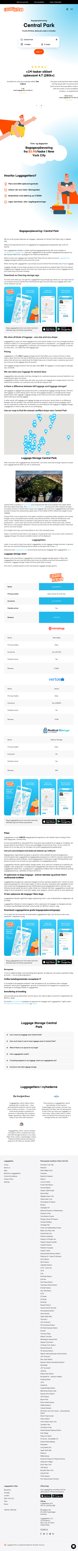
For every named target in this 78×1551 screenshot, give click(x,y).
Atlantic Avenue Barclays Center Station (53, 1354)
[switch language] (67, 9)
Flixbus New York (46, 1199)
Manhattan (27, 505)
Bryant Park (44, 1399)
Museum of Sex (45, 1213)
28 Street (43, 1302)
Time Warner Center (47, 1216)
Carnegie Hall (44, 1225)
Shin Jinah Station (46, 1359)
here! (69, 550)
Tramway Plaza (45, 1334)
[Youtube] (50, 1534)
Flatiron (42, 1179)
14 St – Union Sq (45, 1268)
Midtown (43, 1453)
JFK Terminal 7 (45, 1356)
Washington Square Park (48, 1339)
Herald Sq (43, 1385)
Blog (5, 1170)
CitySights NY (45, 1208)
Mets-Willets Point (46, 1170)
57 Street (43, 1296)
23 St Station (44, 1259)
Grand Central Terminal (48, 1308)
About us (7, 1168)
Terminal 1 (43, 1319)
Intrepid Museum (46, 1245)
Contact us (44, 1529)
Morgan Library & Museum (49, 1219)
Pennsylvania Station (47, 1311)
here (56, 546)
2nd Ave (43, 1279)
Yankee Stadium (45, 1408)
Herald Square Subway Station (50, 1430)
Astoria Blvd (44, 1193)
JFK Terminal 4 (45, 1322)
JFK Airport (44, 1467)
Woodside (43, 1365)
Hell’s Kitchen (44, 1314)
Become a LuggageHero (12, 1173)
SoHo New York (45, 1464)
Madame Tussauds (46, 1248)
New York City (9, 1498)
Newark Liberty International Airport (52, 1362)
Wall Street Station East (48, 1391)
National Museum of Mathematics (51, 1210)
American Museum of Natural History (52, 1459)
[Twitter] (44, 1534)
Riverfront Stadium (46, 1176)
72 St (42, 1271)
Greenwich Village (46, 1462)
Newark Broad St (46, 1348)
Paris (5, 1501)
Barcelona (7, 1490)
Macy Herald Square (47, 1402)
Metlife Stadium (45, 1405)
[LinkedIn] (53, 1534)
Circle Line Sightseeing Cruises (50, 1228)
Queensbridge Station (47, 1388)
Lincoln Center (45, 1182)
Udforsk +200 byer (10, 1510)
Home (6, 1165)
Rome (6, 1504)
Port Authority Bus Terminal (49, 1479)
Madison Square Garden (48, 1242)
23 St (42, 1293)
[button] (73, 1546)
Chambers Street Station (48, 1285)
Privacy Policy (8, 1179)
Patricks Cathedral (46, 1236)
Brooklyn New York (46, 1470)
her (11, 975)
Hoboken (43, 1173)
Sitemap (7, 1182)
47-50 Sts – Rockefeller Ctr (49, 1439)
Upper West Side (46, 1316)
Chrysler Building (46, 1222)
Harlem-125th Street (47, 1190)
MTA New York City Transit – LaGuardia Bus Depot (55, 1412)
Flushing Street (45, 1379)
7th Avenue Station (46, 1351)
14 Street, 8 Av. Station (48, 1345)
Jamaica (43, 1371)
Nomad (43, 1331)
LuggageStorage (21, 550)
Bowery (43, 1205)
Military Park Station (47, 1374)
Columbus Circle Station (35, 507)
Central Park (44, 1473)
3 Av (41, 1273)
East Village (44, 1433)
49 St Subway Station (47, 1325)
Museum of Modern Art (48, 1239)
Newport (43, 1168)
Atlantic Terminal (45, 1336)
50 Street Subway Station (48, 1328)
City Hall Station (45, 1291)
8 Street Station (45, 1288)
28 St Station (44, 1262)
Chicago (7, 1493)
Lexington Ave (45, 1424)
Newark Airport (45, 1305)
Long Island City (45, 1447)
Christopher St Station (47, 1202)
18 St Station (44, 1397)
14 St (42, 1382)
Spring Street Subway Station (50, 1253)
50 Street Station (46, 1276)
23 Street (43, 1299)
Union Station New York (48, 1422)
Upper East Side (45, 1450)
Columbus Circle (46, 1427)
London (6, 1495)
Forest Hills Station (46, 1185)
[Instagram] (47, 1534)
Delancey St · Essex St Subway (50, 1256)
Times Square (45, 1476)
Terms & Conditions (10, 1176)
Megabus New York (47, 1196)
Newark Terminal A (46, 1342)
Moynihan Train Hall (46, 1165)
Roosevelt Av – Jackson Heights (51, 1376)
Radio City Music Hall (47, 1231)
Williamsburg (44, 1456)
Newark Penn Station (47, 1394)
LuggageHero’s (64, 258)
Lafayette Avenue (46, 1265)
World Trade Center (47, 1416)
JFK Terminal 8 (45, 1368)
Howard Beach (45, 1188)
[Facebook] (41, 1534)
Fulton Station (45, 1419)
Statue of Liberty (45, 1436)
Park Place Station (46, 1282)
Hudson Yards (45, 1251)
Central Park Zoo (46, 1233)
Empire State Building (47, 1442)
